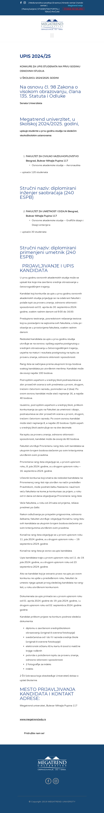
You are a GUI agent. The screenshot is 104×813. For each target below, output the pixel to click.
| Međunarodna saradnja (40, 3)
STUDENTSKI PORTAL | (48, 9)
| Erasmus (56, 3)
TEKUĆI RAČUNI (52, 12)
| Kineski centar (68, 3)
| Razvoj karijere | (29, 9)
